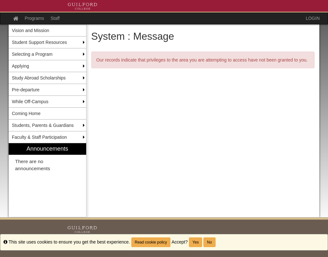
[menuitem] (47, 180)
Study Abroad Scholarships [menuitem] (39, 77)
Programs (34, 18)
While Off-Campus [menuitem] (30, 101)
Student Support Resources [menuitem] (39, 42)
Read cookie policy (151, 242)
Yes (196, 242)
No (209, 242)
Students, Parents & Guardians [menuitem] (43, 125)
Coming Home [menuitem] (26, 113)
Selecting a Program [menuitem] (32, 54)
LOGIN (313, 18)
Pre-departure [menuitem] (25, 89)
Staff (55, 18)
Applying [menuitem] (20, 66)
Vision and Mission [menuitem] (30, 30)
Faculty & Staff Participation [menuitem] (39, 137)
